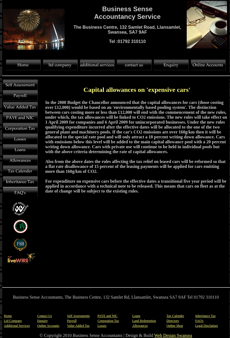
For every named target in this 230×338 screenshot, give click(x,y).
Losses (102, 326)
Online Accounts (48, 326)
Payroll (72, 321)
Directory (172, 321)
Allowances (140, 326)
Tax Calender (175, 316)
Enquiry (42, 321)
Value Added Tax (78, 326)
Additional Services (17, 326)
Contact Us (44, 316)
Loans (136, 316)
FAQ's (199, 321)
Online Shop (174, 326)
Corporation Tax (108, 321)
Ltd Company (13, 321)
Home (8, 316)
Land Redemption (144, 321)
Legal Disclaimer (206, 326)
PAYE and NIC (107, 316)
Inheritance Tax (205, 316)
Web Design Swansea (173, 335)
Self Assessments (78, 316)
